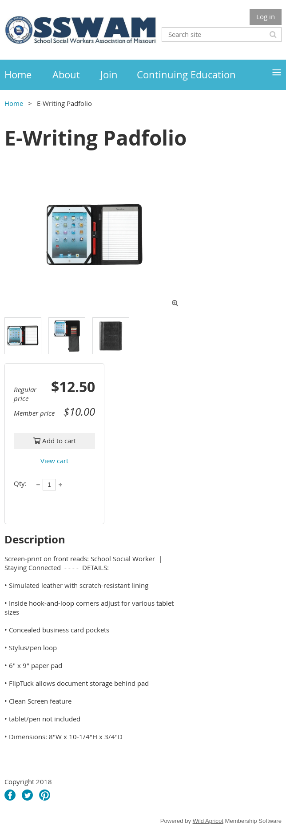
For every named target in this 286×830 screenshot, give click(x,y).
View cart (54, 460)
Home (13, 103)
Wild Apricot (208, 821)
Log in (265, 16)
